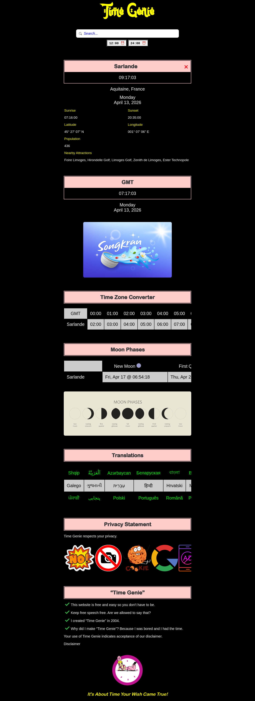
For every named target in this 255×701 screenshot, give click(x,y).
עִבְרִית (119, 485)
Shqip (74, 472)
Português (148, 497)
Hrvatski (174, 485)
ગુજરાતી (94, 485)
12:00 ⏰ (116, 43)
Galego (74, 485)
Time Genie (127, 11)
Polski (119, 497)
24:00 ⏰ (138, 43)
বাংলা (174, 472)
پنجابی (94, 497)
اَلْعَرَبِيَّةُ (94, 472)
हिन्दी (148, 485)
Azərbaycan (119, 473)
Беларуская (148, 472)
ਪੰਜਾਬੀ (74, 497)
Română (174, 497)
